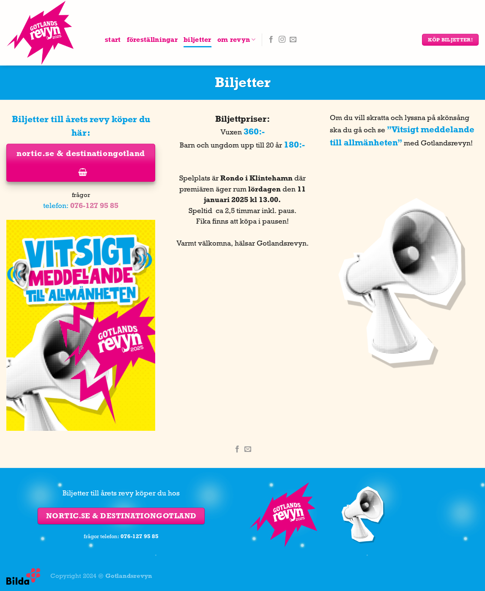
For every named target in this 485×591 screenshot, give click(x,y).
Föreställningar (152, 40)
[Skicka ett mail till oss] (293, 40)
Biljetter (197, 40)
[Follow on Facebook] (271, 40)
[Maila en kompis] (247, 449)
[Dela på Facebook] (237, 449)
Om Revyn (236, 40)
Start (113, 40)
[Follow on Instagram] (282, 40)
